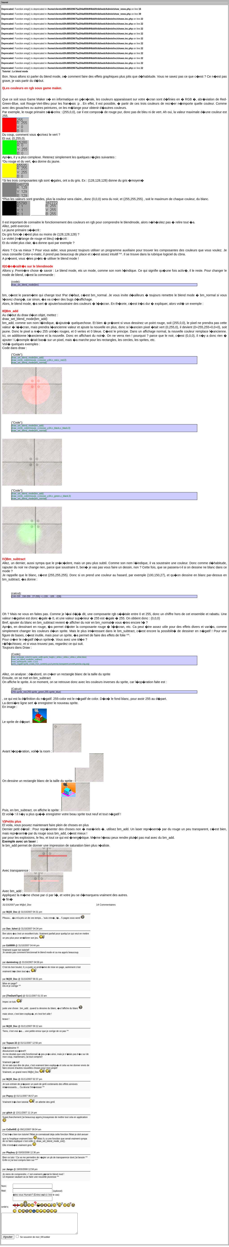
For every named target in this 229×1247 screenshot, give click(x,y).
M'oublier (45, 1239)
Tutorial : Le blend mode (15, 71)
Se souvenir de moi (29, 1239)
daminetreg (12, 962)
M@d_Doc (25, 904)
